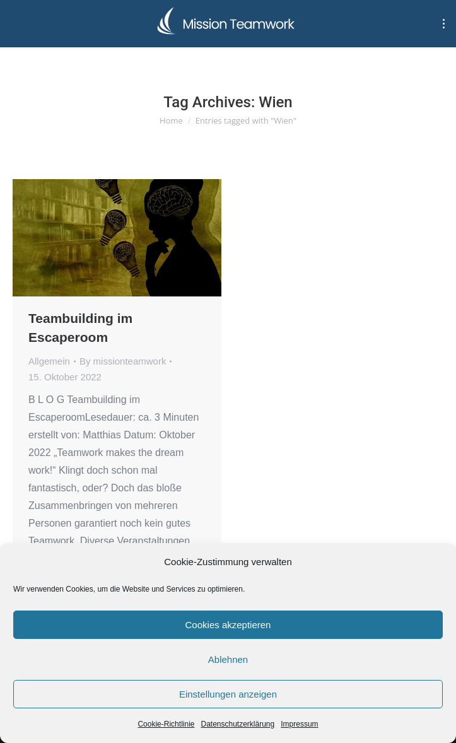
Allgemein (49, 361)
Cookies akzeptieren (228, 624)
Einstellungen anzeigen (228, 694)
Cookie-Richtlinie (165, 724)
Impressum (299, 724)
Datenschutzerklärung (237, 724)
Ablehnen (228, 659)
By (123, 361)
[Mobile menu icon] (444, 24)
